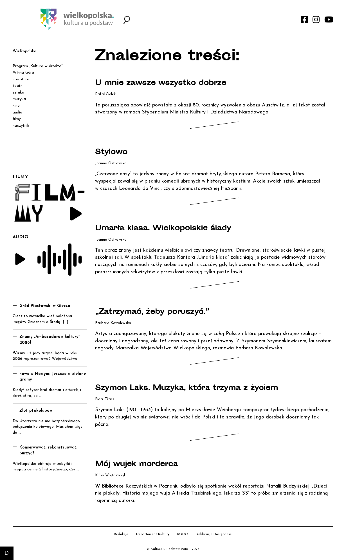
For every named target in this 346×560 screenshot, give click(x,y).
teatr (17, 86)
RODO (182, 534)
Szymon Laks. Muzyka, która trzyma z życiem (194, 388)
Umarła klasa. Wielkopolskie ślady (169, 229)
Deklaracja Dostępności (214, 534)
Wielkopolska (24, 51)
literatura (21, 79)
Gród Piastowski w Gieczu (44, 306)
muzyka (19, 99)
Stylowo (113, 152)
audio (17, 112)
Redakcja (121, 534)
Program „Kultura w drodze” (37, 66)
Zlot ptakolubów (35, 411)
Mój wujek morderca (140, 464)
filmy (17, 119)
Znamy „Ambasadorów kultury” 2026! (49, 340)
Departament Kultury (152, 534)
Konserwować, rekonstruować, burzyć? (48, 450)
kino (16, 106)
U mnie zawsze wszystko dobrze (166, 83)
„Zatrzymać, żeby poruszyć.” (157, 312)
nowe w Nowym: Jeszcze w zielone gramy (52, 377)
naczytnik (21, 126)
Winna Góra (23, 72)
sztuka (18, 92)
